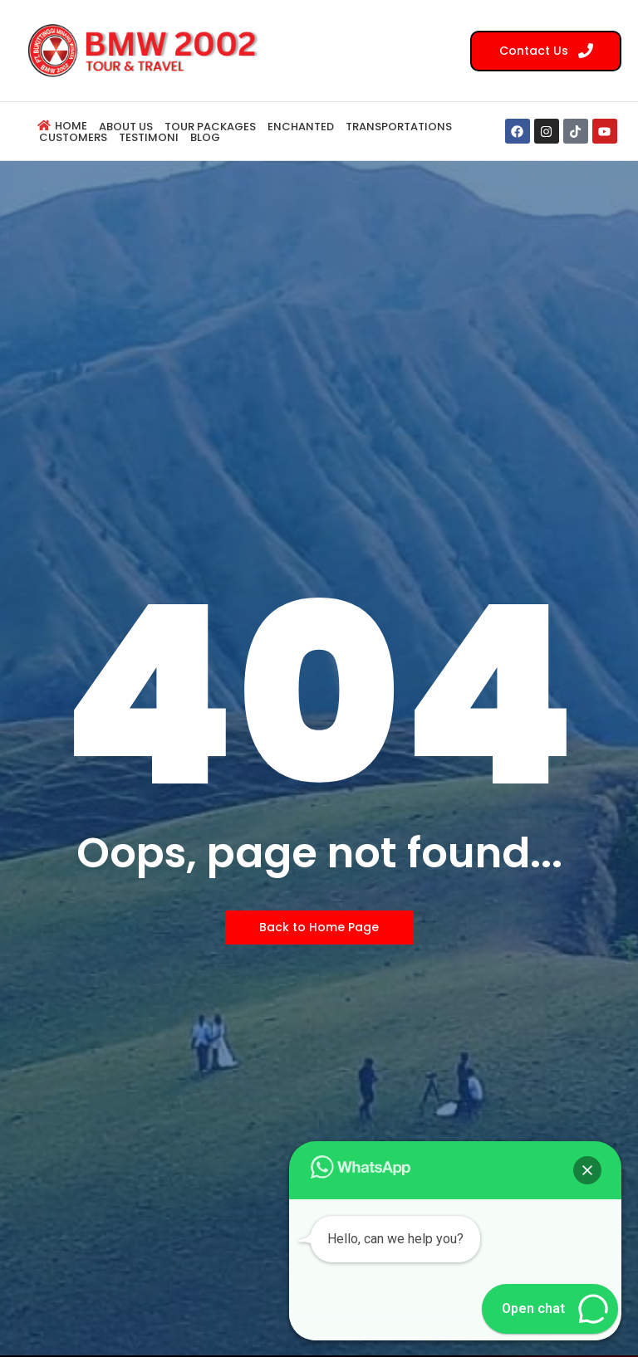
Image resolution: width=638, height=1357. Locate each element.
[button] (587, 1170)
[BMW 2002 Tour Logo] (148, 50)
